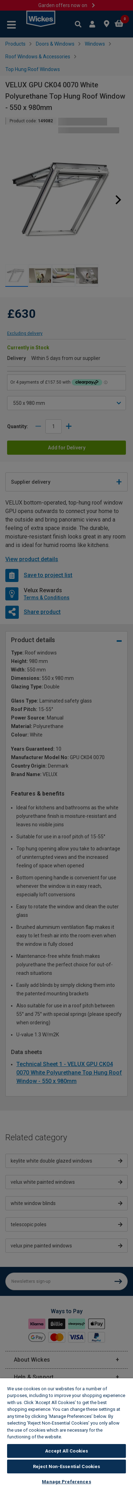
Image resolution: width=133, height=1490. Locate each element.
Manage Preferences (66, 1481)
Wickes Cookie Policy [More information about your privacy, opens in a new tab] (88, 1436)
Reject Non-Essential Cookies (66, 1466)
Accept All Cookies (66, 1451)
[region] (66, 1434)
